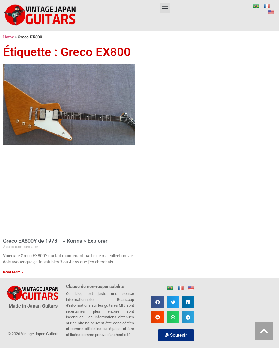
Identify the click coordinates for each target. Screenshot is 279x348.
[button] (165, 8)
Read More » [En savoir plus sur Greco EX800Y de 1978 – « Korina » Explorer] (13, 272)
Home (8, 37)
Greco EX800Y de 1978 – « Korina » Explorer (55, 241)
